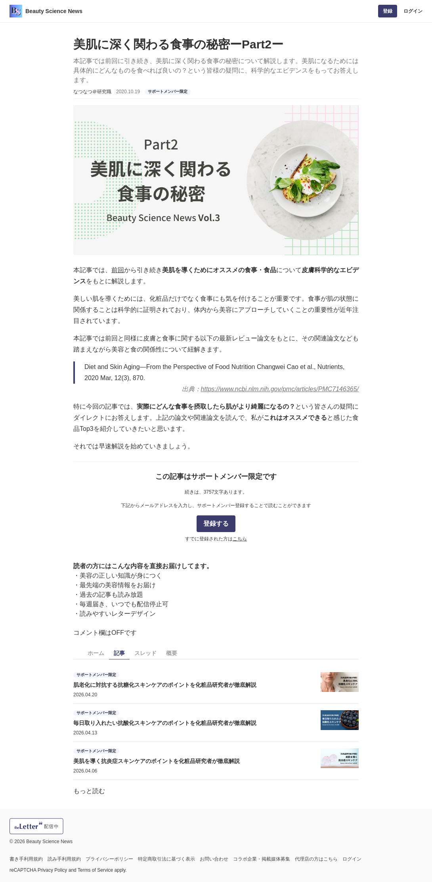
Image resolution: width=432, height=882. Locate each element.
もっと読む (89, 791)
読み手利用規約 (64, 859)
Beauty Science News (53, 11)
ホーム (96, 653)
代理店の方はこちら (316, 859)
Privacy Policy (52, 870)
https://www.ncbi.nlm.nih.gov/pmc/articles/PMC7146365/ (280, 389)
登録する (216, 523)
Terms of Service (95, 870)
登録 (387, 11)
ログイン (412, 11)
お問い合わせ (214, 859)
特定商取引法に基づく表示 (166, 859)
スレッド (145, 653)
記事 (119, 653)
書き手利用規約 (26, 859)
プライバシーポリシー (109, 859)
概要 (171, 653)
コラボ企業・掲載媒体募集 (261, 859)
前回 (117, 270)
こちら (240, 539)
